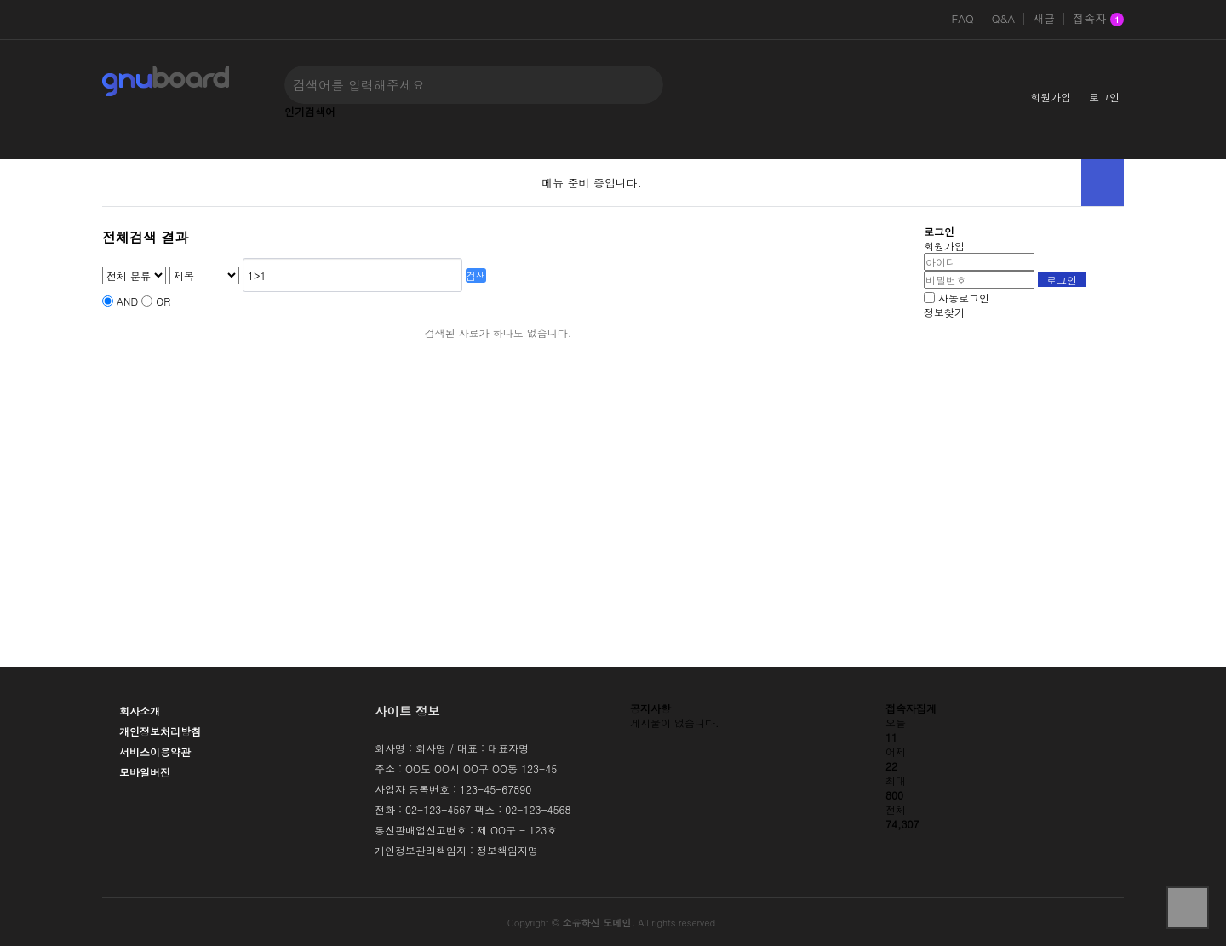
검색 (476, 275)
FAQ (962, 19)
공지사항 (650, 708)
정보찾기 (944, 312)
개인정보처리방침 (160, 731)
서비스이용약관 (155, 751)
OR (163, 301)
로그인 (1104, 96)
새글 (1044, 19)
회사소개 (139, 710)
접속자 (1098, 19)
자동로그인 (963, 297)
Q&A (1004, 19)
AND (127, 301)
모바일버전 (144, 772)
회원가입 (1050, 96)
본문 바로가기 (0, 0)
